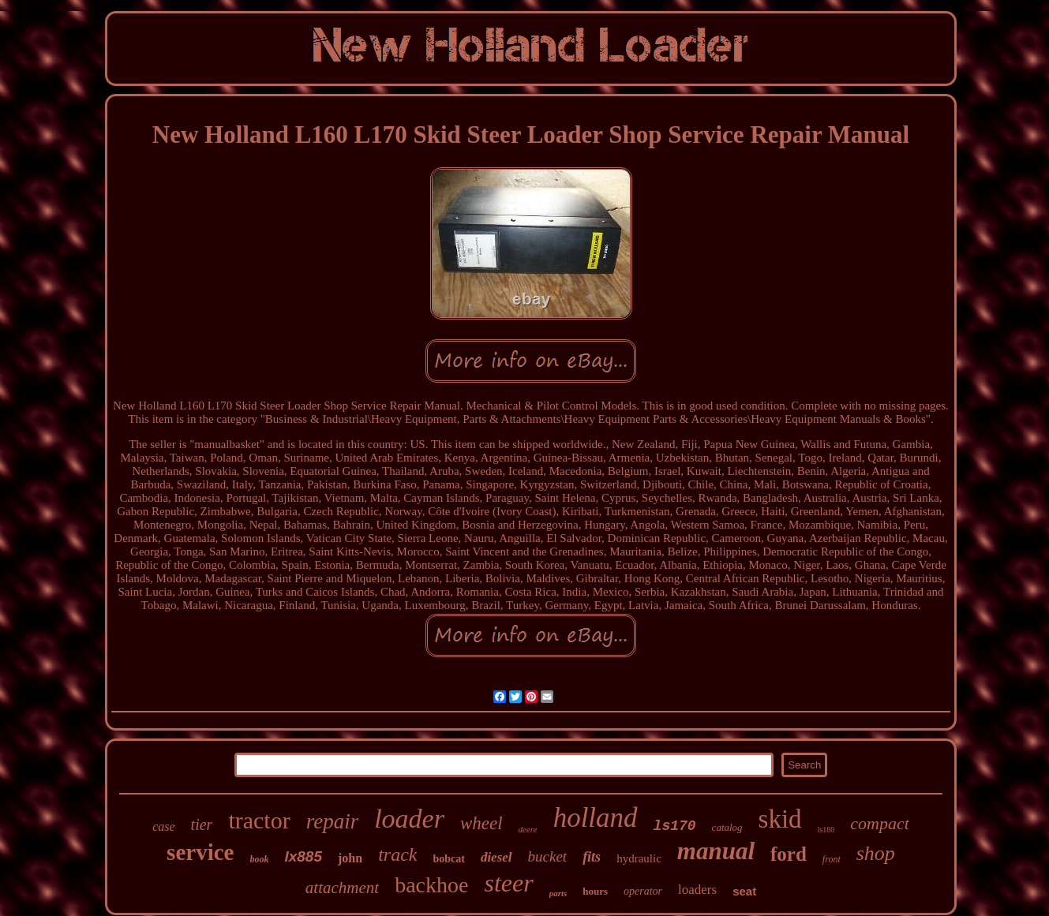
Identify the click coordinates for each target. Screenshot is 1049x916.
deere (528, 829)
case (163, 826)
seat (744, 891)
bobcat (448, 859)
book (258, 859)
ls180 (826, 829)
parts (558, 893)
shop (875, 853)
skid (780, 819)
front (831, 859)
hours (595, 891)
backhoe (431, 885)
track (397, 854)
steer (508, 883)
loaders (697, 889)
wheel (481, 823)
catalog (727, 827)
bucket (548, 856)
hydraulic (638, 858)
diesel (496, 857)
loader (409, 818)
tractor (259, 820)
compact (879, 823)
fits (592, 857)
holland (595, 817)
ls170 (675, 826)
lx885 (303, 856)
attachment (342, 887)
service (200, 852)
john (350, 858)
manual (716, 851)
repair (332, 821)
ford (788, 854)
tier (202, 824)
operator (643, 891)
